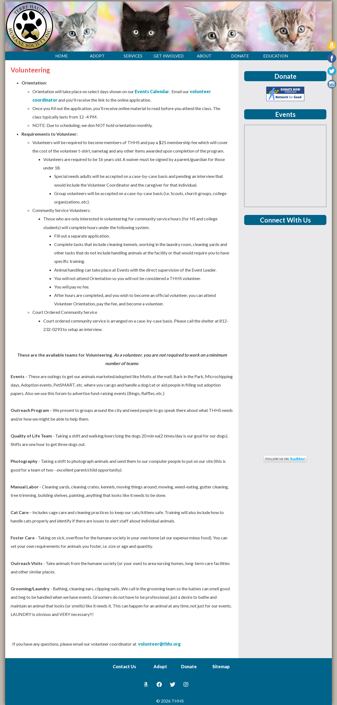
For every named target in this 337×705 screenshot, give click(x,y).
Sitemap (221, 666)
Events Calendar (152, 91)
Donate (189, 666)
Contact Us (124, 666)
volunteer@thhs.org (159, 643)
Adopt (160, 666)
